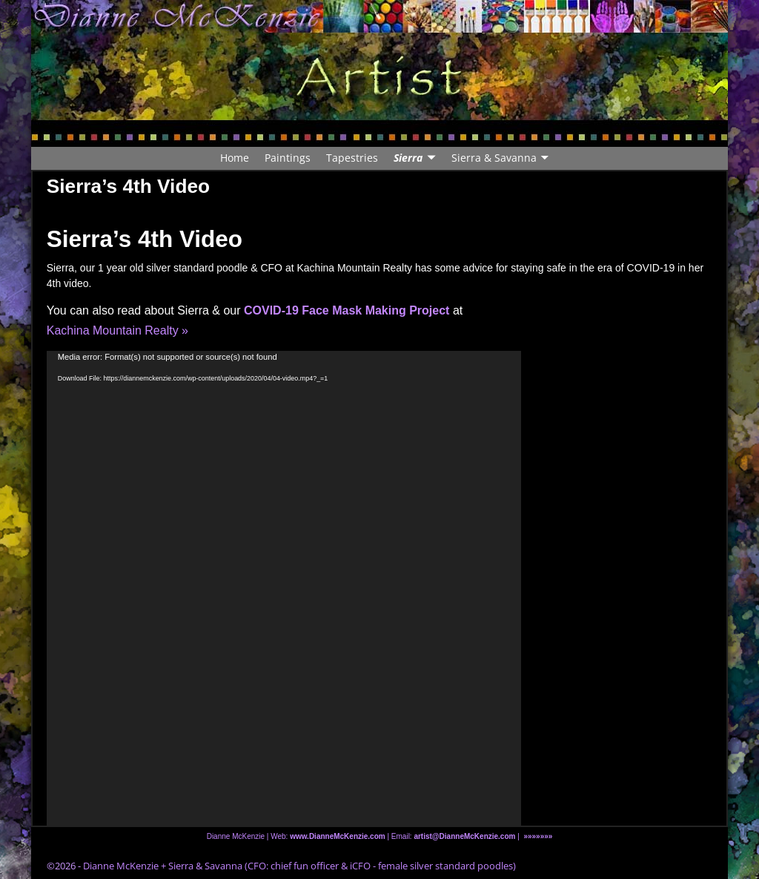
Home (234, 158)
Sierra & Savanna (494, 158)
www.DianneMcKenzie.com (337, 836)
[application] (284, 588)
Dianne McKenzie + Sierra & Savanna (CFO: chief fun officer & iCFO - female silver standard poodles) (299, 865)
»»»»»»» (537, 836)
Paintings (288, 158)
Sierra (408, 158)
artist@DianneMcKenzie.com (464, 836)
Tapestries (352, 158)
